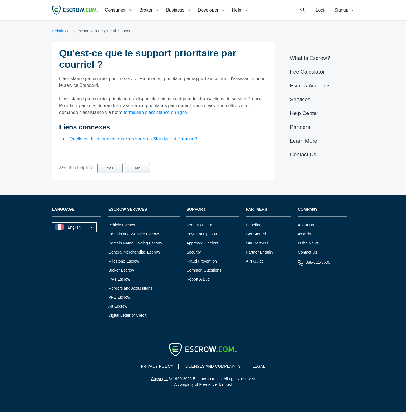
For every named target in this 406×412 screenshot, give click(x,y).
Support (196, 209)
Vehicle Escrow (121, 225)
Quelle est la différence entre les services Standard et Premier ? (133, 138)
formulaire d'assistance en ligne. (156, 112)
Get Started (256, 234)
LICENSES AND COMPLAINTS (213, 366)
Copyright (159, 378)
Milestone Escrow (123, 261)
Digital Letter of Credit (127, 315)
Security (193, 252)
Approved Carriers (202, 243)
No (137, 168)
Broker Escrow (121, 270)
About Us (306, 225)
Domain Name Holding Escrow (135, 243)
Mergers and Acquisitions (130, 288)
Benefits (253, 225)
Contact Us (303, 154)
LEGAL (258, 366)
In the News (308, 243)
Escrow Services (127, 209)
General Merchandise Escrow (134, 252)
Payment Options (201, 234)
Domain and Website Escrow (133, 234)
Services (300, 99)
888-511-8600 (314, 263)
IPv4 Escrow (119, 279)
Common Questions (203, 270)
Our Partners (257, 243)
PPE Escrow (119, 297)
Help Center (304, 113)
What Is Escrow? (310, 58)
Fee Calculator (307, 72)
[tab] (119, 10)
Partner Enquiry (259, 252)
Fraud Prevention (201, 261)
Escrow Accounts (310, 86)
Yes (110, 168)
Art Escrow (117, 306)
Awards (304, 234)
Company (308, 209)
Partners (300, 127)
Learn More (303, 141)
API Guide (255, 261)
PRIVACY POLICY (157, 366)
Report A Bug (198, 279)
